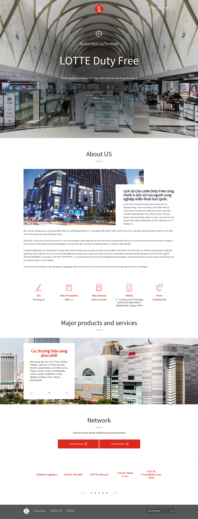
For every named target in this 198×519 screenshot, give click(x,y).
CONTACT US (56, 511)
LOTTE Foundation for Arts (151, 474)
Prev (31, 392)
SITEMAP (70, 511)
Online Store (118, 444)
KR (149, 8)
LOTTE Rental (73, 474)
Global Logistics (46, 474)
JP (162, 8)
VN (166, 8)
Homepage (99, 98)
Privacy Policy (39, 511)
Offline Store (76, 444)
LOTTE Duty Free (125, 475)
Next (66, 392)
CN (158, 8)
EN (154, 8)
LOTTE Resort (99, 474)
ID (170, 8)
